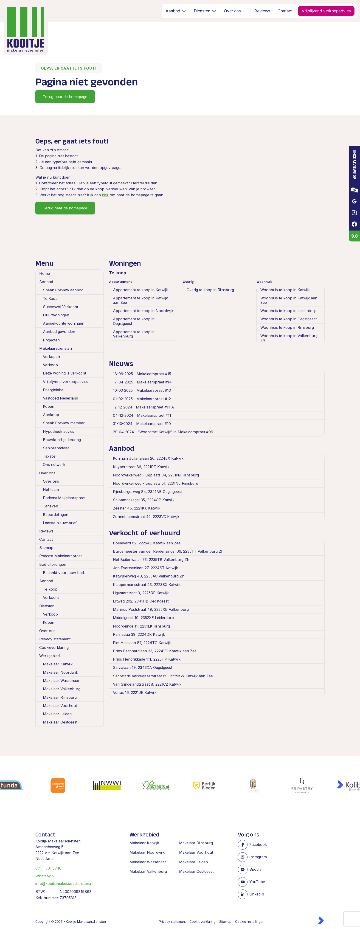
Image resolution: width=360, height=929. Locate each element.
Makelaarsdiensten (55, 348)
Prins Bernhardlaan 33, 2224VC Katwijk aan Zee (155, 651)
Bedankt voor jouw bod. (64, 572)
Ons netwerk (54, 464)
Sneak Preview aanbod (63, 290)
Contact (46, 539)
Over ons (47, 473)
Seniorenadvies (56, 448)
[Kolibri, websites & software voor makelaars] (321, 920)
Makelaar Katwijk (58, 664)
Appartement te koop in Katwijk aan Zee (140, 300)
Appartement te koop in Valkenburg (134, 333)
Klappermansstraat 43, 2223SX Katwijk (147, 584)
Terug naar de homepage (65, 96)
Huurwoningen (56, 315)
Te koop (50, 589)
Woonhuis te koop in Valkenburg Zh (289, 337)
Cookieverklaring (54, 647)
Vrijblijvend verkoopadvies (65, 381)
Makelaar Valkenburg (61, 689)
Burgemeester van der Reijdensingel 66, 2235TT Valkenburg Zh (168, 551)
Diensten (46, 606)
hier (105, 195)
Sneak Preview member (64, 423)
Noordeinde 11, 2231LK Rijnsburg (141, 626)
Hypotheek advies (58, 431)
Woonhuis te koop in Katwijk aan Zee (288, 300)
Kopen (48, 406)
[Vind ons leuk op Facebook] (257, 845)
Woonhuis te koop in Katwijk (285, 289)
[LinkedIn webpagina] (257, 894)
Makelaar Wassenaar (61, 680)
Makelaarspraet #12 (142, 399)
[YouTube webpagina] (257, 882)
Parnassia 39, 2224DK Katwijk (139, 634)
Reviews (46, 531)
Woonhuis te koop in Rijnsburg (287, 327)
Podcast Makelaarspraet (64, 497)
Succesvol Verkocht (60, 306)
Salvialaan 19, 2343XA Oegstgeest (142, 667)
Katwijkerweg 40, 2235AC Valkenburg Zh (148, 576)
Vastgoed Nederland (60, 398)
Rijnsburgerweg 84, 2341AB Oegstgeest (147, 491)
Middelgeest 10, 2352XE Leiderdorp (143, 617)
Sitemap (46, 547)
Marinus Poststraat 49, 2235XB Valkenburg (151, 609)
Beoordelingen (55, 514)
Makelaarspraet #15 (142, 374)
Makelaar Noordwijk (60, 672)
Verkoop (50, 365)
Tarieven (50, 506)
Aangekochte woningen (63, 323)
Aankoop (51, 414)
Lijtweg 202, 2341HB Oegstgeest (141, 601)
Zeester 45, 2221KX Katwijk (136, 508)
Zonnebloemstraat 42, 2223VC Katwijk (146, 516)
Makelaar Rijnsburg (60, 697)
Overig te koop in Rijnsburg (210, 289)
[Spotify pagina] (257, 869)
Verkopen (51, 356)
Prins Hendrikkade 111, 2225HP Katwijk (146, 659)
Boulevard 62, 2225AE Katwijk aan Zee (146, 543)
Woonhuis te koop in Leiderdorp (288, 310)
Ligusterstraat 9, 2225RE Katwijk (141, 593)
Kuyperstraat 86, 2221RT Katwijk (141, 466)
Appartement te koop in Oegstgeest (134, 321)
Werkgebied (49, 655)
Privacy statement (54, 639)
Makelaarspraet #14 (142, 382)
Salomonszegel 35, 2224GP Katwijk (143, 500)
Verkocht (51, 597)
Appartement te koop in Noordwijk (143, 310)
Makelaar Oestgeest (60, 722)
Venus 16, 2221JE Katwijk (135, 692)
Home (44, 273)
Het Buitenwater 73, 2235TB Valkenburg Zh (151, 559)
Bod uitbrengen (52, 564)
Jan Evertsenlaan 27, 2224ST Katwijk (145, 568)
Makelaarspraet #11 (142, 415)
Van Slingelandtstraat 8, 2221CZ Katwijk (147, 684)
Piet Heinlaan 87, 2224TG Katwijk (142, 642)
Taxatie (49, 456)
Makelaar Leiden (57, 714)
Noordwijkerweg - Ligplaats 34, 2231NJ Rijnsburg (156, 475)
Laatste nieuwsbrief (60, 523)
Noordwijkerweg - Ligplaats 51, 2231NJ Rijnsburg (155, 483)
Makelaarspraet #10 (142, 423)
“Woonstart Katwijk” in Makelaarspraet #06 (163, 432)
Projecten (51, 340)
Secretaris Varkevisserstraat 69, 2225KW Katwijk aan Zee (163, 676)
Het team (51, 489)
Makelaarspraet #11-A (143, 407)
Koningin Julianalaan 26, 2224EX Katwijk (148, 458)
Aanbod (46, 281)
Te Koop (50, 298)
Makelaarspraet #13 (142, 390)
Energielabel (53, 390)
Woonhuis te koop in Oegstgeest (288, 319)
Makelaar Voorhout (60, 705)
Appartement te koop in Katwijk (140, 289)
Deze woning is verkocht (64, 373)
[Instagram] (257, 857)
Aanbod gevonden (59, 331)
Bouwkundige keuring (62, 439)
